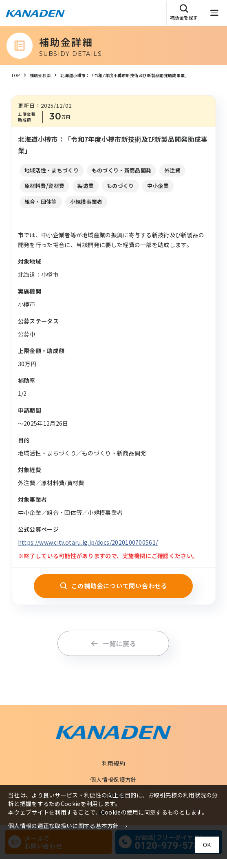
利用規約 (113, 763)
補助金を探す (184, 12)
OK (207, 845)
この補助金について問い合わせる (113, 585)
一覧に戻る (113, 643)
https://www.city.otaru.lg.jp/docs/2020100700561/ (88, 542)
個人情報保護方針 (113, 779)
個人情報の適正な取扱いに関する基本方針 (63, 825)
